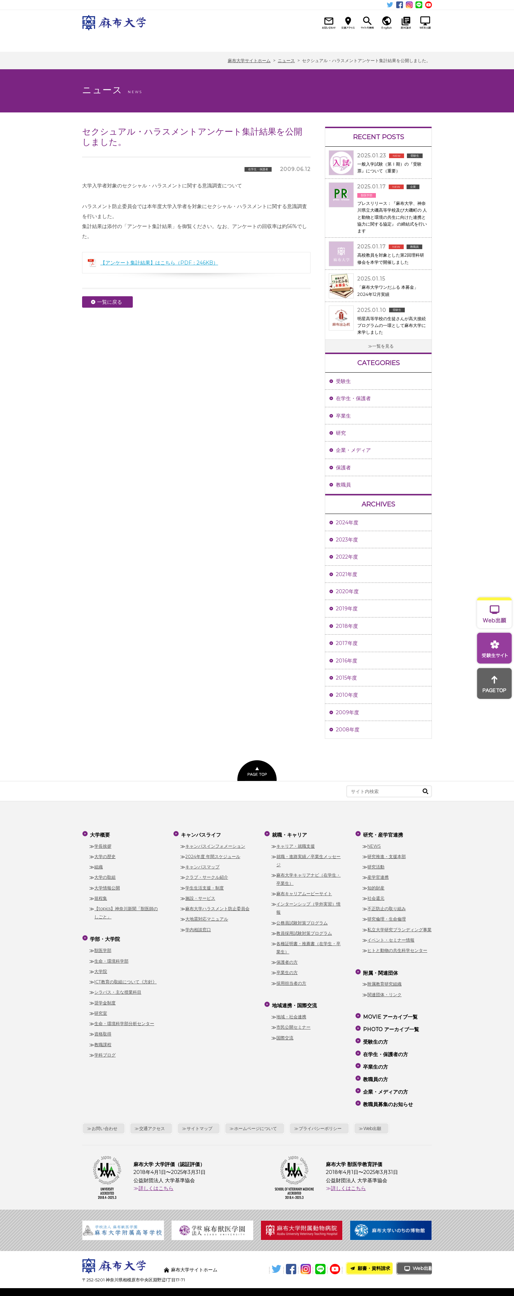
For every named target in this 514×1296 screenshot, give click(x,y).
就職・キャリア (256, 42)
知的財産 (375, 885)
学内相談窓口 (198, 927)
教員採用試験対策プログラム (304, 931)
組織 (98, 864)
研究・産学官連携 (356, 42)
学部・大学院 (156, 42)
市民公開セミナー (293, 1022)
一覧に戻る (109, 302)
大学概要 (107, 42)
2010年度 (347, 695)
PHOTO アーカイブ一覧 (390, 1021)
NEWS (374, 843)
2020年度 (347, 591)
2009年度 (347, 712)
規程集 (100, 896)
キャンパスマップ (202, 864)
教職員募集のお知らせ (387, 1083)
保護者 (343, 467)
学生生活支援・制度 (204, 885)
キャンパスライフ (206, 42)
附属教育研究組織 (384, 979)
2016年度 (346, 660)
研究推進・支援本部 (386, 854)
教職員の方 (374, 1063)
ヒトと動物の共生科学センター (397, 948)
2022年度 (347, 557)
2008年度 (347, 729)
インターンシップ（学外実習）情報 (308, 906)
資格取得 (102, 1029)
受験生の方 (374, 1032)
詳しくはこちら (155, 1166)
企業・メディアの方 (384, 1073)
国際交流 (284, 1033)
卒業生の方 (287, 970)
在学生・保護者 (353, 398)
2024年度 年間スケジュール (212, 854)
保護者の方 (287, 960)
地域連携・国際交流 (306, 42)
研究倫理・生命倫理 (386, 916)
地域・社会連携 (291, 1012)
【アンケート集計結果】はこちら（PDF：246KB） (159, 262)
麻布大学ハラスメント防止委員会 (217, 906)
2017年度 (347, 643)
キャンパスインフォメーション (215, 843)
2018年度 (347, 626)
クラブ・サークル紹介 (206, 875)
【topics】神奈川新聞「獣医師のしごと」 (126, 910)
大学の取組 (105, 875)
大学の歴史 (105, 854)
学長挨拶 (102, 843)
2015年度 (346, 678)
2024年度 (347, 522)
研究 (341, 433)
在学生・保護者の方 (384, 1042)
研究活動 (375, 864)
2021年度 (346, 574)
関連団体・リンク (384, 990)
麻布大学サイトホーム (196, 1247)
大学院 (100, 966)
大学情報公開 (107, 885)
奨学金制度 (105, 998)
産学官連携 (378, 875)
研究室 (100, 1009)
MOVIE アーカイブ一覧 (389, 1011)
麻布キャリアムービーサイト (304, 891)
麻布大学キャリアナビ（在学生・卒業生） (308, 877)
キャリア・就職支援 (295, 843)
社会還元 (375, 896)
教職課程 (102, 1040)
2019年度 (347, 608)
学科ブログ (105, 1050)
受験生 (343, 381)
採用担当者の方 (291, 981)
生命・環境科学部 (111, 956)
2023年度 (347, 539)
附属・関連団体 (405, 42)
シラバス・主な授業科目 (117, 987)
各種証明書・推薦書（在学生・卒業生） (308, 945)
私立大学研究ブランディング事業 (399, 927)
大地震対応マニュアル (206, 916)
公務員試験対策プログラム (302, 920)
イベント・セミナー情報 (390, 938)
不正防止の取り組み (386, 906)
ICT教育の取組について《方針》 (125, 977)
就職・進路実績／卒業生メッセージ (308, 858)
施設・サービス (200, 896)
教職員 (343, 484)
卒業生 (343, 416)
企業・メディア (353, 450)
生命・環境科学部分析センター (124, 1019)
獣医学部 (102, 946)
